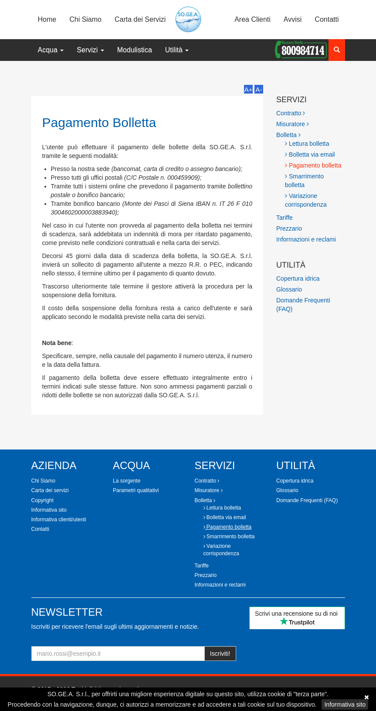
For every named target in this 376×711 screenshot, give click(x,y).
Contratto (290, 113)
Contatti (327, 19)
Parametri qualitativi (136, 490)
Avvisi (293, 19)
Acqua (51, 50)
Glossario (289, 289)
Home (47, 19)
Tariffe (284, 217)
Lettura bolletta (307, 143)
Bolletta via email (310, 154)
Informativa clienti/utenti (58, 519)
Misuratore (292, 124)
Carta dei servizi (50, 490)
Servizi (90, 50)
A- (259, 89)
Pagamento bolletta (313, 165)
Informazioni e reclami (306, 239)
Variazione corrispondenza (306, 200)
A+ (248, 89)
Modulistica (134, 50)
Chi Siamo (85, 19)
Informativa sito (345, 704)
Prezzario (289, 228)
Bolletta (288, 134)
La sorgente (126, 481)
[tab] (310, 113)
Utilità (177, 50)
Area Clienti (252, 19)
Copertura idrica (298, 278)
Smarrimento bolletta (304, 180)
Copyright (42, 500)
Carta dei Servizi (140, 19)
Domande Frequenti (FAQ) (307, 500)
